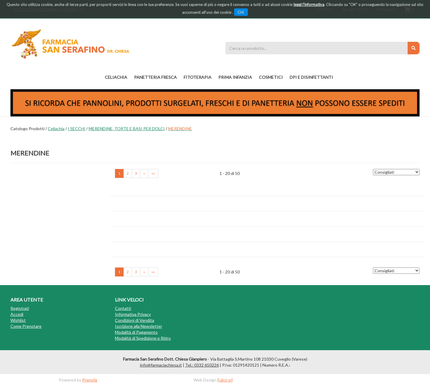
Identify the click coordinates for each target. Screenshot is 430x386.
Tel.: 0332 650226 (202, 364)
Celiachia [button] (116, 77)
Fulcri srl (225, 379)
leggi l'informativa (309, 4)
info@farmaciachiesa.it (161, 364)
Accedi (16, 314)
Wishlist (18, 320)
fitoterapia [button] (197, 77)
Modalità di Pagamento (136, 332)
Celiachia (56, 128)
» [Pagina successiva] (144, 173)
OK (241, 12)
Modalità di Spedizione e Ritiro (143, 338)
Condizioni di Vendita (134, 320)
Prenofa (89, 379)
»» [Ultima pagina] (153, 173)
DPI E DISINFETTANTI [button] (311, 77)
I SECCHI (76, 128)
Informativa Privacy (133, 314)
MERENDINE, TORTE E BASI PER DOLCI (127, 128)
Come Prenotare (26, 326)
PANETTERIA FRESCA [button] (155, 77)
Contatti (123, 308)
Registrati (19, 308)
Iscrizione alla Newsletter (138, 326)
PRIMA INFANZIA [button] (235, 77)
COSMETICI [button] (271, 77)
